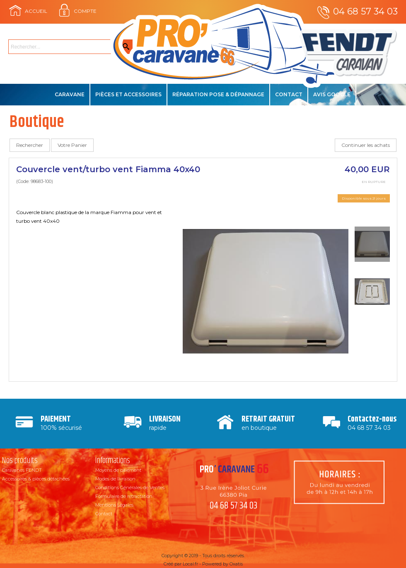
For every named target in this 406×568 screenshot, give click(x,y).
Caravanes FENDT (22, 470)
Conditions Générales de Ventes (129, 487)
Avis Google (331, 94)
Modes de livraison (115, 479)
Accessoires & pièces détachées (36, 479)
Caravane (70, 94)
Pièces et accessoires (128, 94)
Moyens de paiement (118, 470)
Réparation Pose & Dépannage (218, 94)
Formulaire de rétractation (123, 496)
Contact (288, 94)
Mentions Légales (114, 505)
